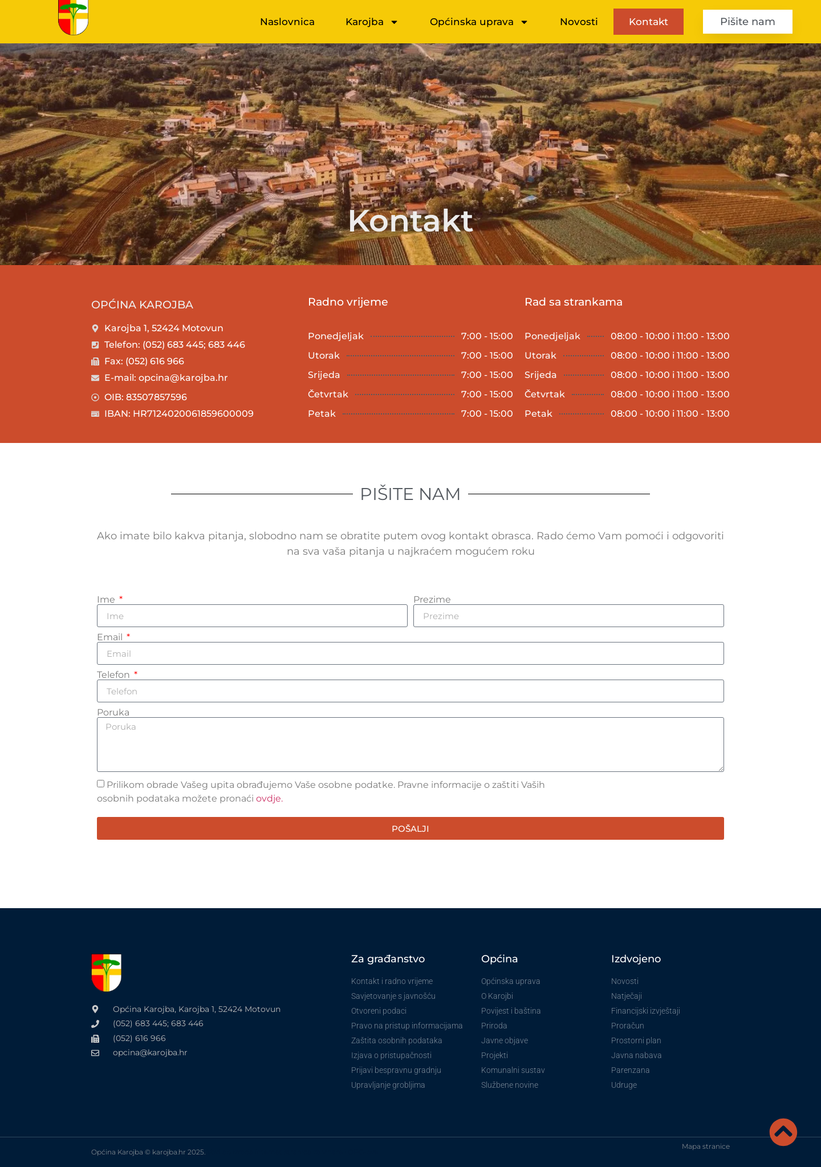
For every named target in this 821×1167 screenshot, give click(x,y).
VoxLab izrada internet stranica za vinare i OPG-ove (292, 1152)
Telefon (114, 675)
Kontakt (648, 21)
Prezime (432, 599)
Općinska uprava (479, 21)
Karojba (372, 21)
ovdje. (269, 798)
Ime (107, 599)
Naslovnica (287, 21)
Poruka (113, 712)
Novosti (579, 21)
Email (111, 637)
